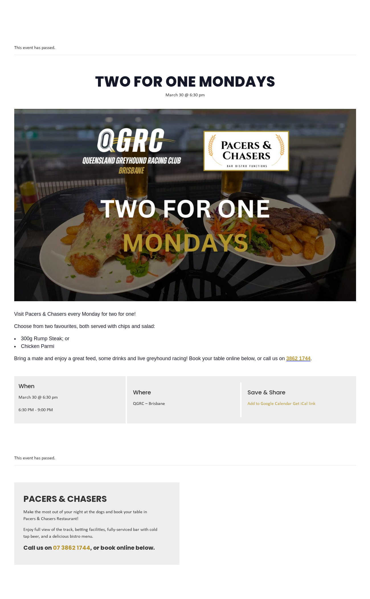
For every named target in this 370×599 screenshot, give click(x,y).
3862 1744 (298, 358)
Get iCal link (304, 404)
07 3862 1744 (71, 548)
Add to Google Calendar (270, 404)
